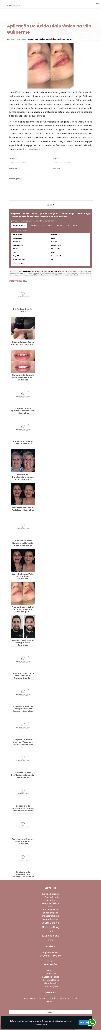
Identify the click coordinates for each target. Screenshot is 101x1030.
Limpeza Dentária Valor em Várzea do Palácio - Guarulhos (23, 742)
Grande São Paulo (20, 230)
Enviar (50, 205)
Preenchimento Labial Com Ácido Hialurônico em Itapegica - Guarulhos (22, 610)
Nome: (12, 158)
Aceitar (84, 1022)
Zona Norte (34, 225)
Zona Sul (60, 225)
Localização (51, 983)
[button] (97, 4)
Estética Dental (51, 979)
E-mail (50, 1001)
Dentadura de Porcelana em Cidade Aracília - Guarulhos (23, 808)
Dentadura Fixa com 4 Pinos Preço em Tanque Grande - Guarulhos (23, 677)
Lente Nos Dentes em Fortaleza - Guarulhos (23, 508)
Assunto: (57, 168)
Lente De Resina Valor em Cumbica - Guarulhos (23, 576)
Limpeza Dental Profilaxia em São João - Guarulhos (22, 775)
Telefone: (14, 168)
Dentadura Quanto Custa (22, 310)
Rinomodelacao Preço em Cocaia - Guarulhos (22, 343)
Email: (55, 158)
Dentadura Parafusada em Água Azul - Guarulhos (23, 477)
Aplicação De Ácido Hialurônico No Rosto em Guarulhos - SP (22, 543)
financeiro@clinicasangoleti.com (50, 917)
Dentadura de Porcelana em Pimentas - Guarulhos (23, 874)
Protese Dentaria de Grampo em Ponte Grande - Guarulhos (23, 708)
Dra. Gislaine (50, 922)
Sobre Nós (51, 973)
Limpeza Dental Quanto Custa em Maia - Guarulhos (22, 410)
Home (51, 970)
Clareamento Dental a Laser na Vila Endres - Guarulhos (23, 377)
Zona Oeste (47, 225)
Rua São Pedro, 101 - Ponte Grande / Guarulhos (50, 897)
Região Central (19, 225)
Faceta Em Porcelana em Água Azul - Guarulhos (23, 642)
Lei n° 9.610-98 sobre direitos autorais (64, 275)
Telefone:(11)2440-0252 (50, 905)
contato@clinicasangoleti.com (50, 911)
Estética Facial (51, 976)
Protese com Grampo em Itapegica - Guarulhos (23, 841)
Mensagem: (15, 178)
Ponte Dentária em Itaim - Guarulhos (22, 442)
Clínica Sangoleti (50, 929)
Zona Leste (72, 225)
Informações (51, 986)
